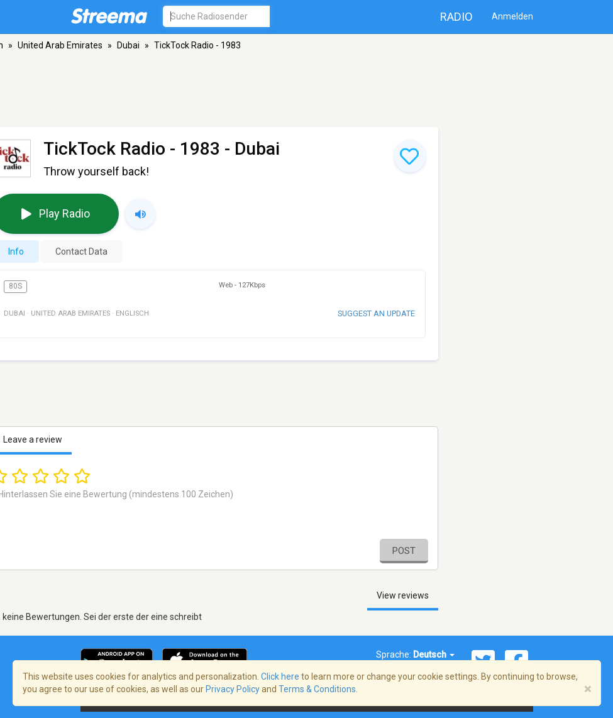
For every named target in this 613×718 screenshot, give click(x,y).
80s (15, 286)
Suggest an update (376, 313)
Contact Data (81, 251)
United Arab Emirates (60, 45)
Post (404, 550)
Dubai (128, 45)
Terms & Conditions (317, 689)
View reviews (403, 595)
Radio (456, 16)
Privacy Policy (233, 689)
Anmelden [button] (512, 16)
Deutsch (434, 654)
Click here (280, 676)
